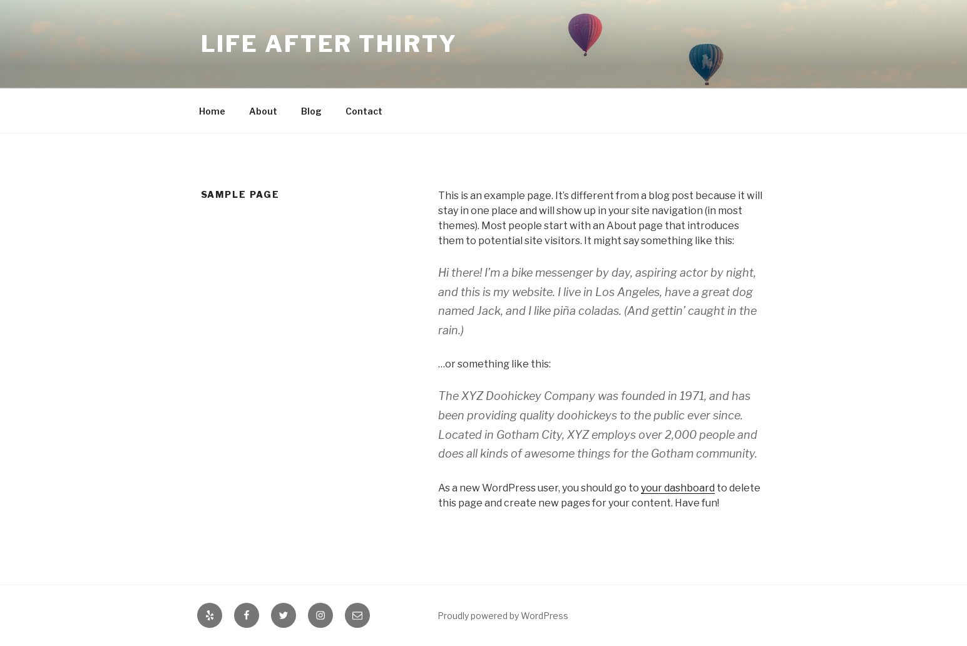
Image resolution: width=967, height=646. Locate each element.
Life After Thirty (329, 44)
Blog (311, 111)
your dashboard (678, 488)
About (263, 111)
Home (212, 111)
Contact (363, 111)
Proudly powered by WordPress (502, 615)
